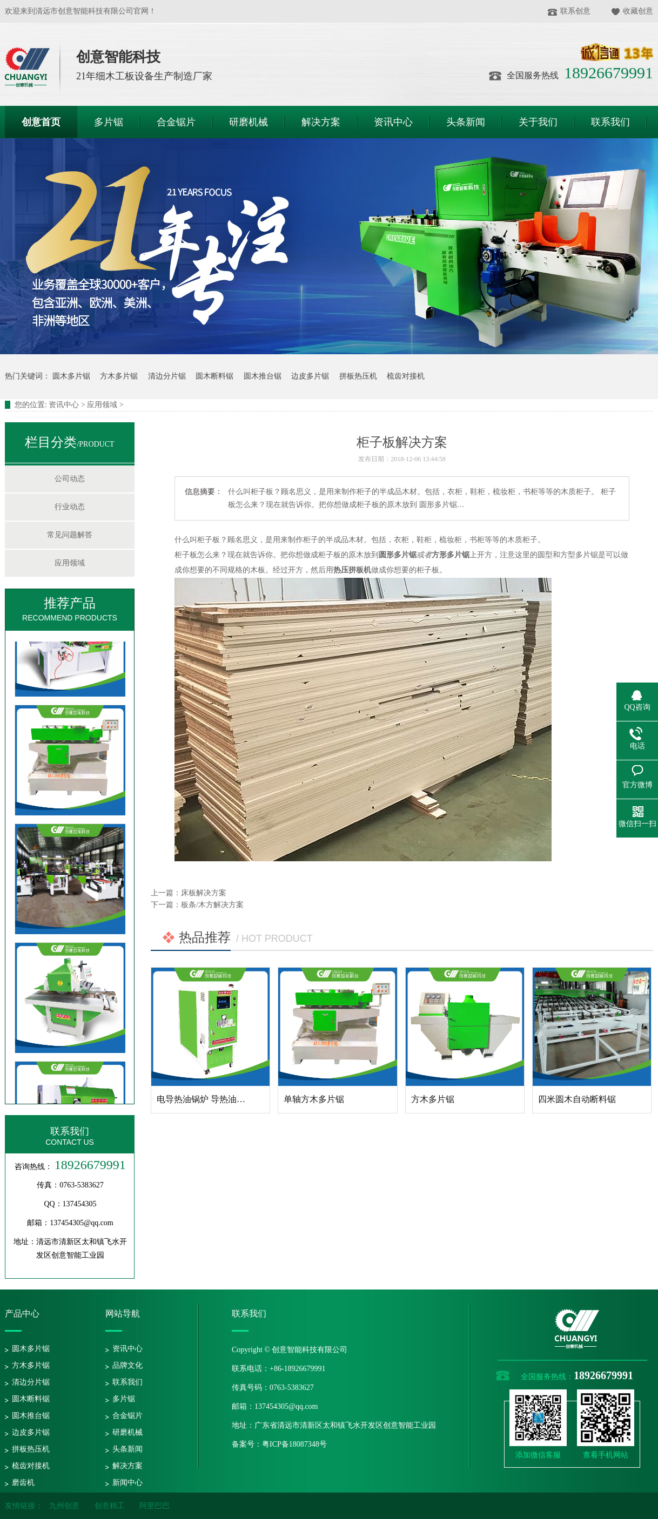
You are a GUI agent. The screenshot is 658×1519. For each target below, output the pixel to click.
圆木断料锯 (214, 376)
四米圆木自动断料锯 (577, 1099)
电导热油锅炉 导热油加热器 (210, 1099)
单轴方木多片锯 (314, 1099)
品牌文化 (127, 1365)
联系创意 (569, 11)
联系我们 (69, 1131)
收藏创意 (632, 11)
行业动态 (70, 507)
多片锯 (123, 1399)
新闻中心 (127, 1483)
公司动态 (70, 479)
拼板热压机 (358, 376)
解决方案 (127, 1466)
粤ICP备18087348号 (294, 1444)
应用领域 (102, 405)
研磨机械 (127, 1432)
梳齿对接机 (406, 376)
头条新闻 (127, 1449)
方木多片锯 (119, 376)
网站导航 (122, 1313)
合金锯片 (127, 1416)
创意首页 (41, 122)
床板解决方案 (203, 893)
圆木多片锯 (71, 376)
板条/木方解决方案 (212, 905)
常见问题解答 (69, 535)
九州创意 (64, 1506)
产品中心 (22, 1313)
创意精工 (110, 1506)
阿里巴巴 (154, 1506)
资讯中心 (64, 405)
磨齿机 (23, 1483)
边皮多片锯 (310, 376)
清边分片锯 (167, 376)
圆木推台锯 (262, 376)
